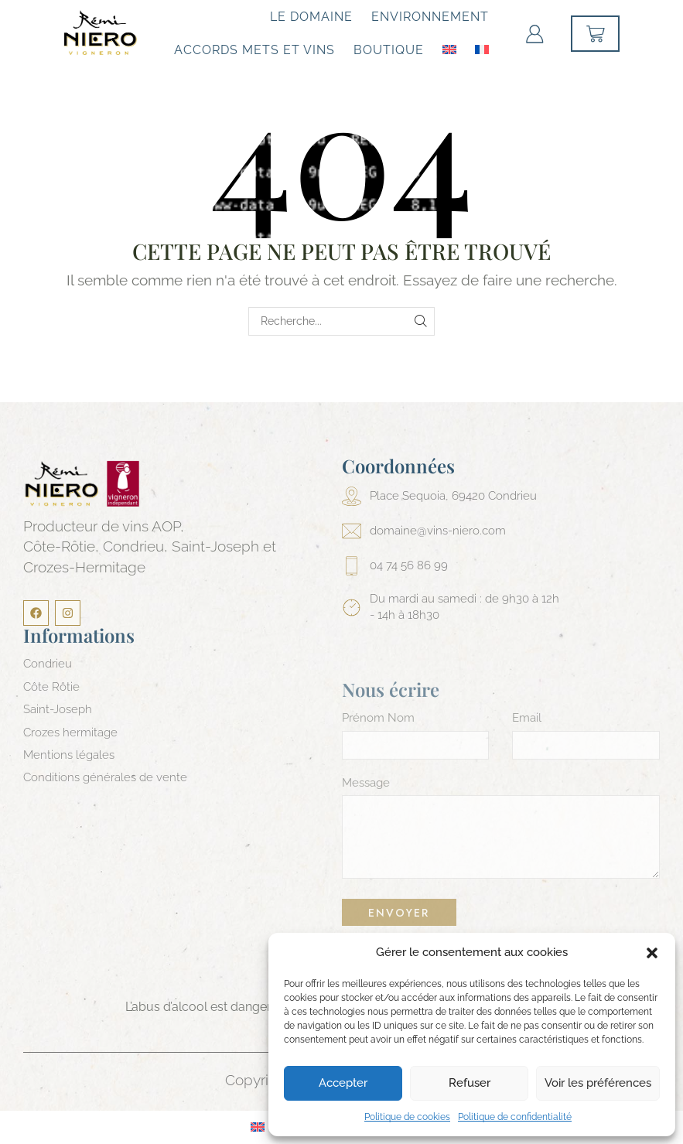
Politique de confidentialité (515, 1117)
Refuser (469, 1083)
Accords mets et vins (254, 50)
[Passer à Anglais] (449, 48)
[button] (652, 953)
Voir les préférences (598, 1083)
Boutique (388, 50)
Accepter (343, 1083)
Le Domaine (311, 16)
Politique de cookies (407, 1117)
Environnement (430, 16)
